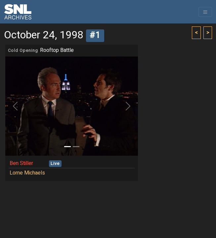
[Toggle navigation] (205, 12)
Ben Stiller (21, 163)
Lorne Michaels (27, 173)
